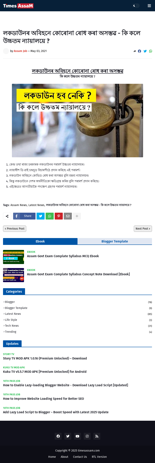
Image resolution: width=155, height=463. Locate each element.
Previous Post (15, 228)
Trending (78, 332)
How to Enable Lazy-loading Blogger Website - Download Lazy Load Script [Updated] (65, 385)
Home (52, 457)
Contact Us (80, 457)
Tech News (78, 326)
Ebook (40, 241)
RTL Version (99, 457)
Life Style (78, 320)
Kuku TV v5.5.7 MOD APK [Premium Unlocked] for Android (45, 372)
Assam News (18, 205)
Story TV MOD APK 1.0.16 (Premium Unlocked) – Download (45, 358)
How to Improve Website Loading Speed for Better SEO (43, 399)
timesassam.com (89, 450)
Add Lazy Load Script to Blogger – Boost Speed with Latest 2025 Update (56, 412)
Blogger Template (115, 241)
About (64, 457)
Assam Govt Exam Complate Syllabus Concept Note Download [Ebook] (78, 274)
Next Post (142, 228)
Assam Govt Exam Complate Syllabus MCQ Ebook (63, 256)
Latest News (36, 205)
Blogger (78, 302)
